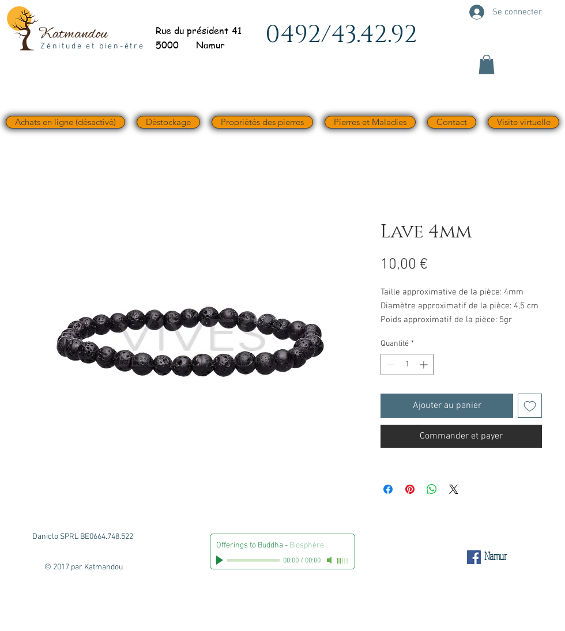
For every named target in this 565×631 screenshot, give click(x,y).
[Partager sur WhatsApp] (432, 489)
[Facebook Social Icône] (474, 557)
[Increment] (424, 364)
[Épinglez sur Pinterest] (410, 489)
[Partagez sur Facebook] (388, 489)
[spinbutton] (407, 364)
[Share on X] (454, 489)
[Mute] (330, 560)
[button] (487, 64)
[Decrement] (389, 364)
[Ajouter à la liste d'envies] (530, 406)
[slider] (343, 561)
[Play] (220, 560)
